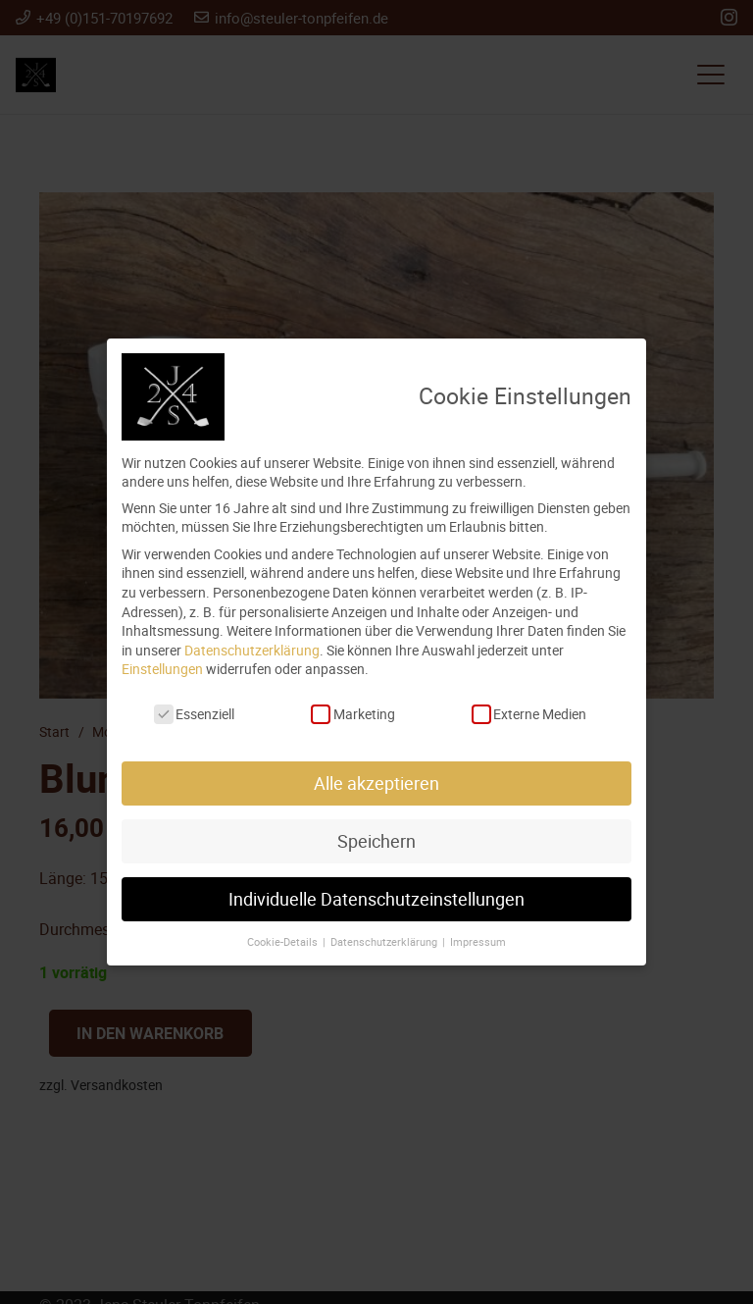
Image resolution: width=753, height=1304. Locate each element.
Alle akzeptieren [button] (376, 783)
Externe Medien (529, 713)
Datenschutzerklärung (252, 650)
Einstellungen (162, 668)
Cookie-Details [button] (284, 942)
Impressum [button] (478, 942)
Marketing (352, 713)
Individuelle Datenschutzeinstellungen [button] (376, 899)
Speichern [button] (376, 841)
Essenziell (194, 713)
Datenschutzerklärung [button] (385, 942)
